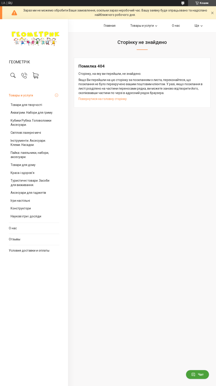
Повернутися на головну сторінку (102, 99)
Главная (109, 25)
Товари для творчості (26, 105)
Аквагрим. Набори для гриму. (32, 112)
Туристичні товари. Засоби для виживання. (30, 183)
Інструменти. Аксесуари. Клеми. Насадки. (28, 143)
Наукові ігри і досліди (26, 216)
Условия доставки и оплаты (29, 250)
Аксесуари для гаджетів (28, 192)
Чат (197, 375)
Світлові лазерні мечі (26, 132)
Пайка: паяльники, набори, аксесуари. (30, 155)
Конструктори (21, 208)
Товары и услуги (21, 95)
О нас (13, 228)
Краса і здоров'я (22, 173)
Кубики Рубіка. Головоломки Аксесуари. (31, 123)
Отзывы (14, 239)
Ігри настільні (20, 200)
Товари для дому (23, 165)
